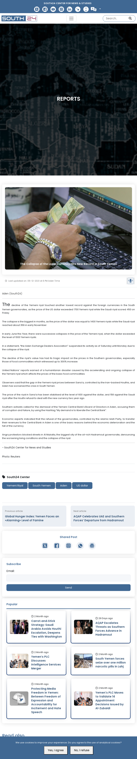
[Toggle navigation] (71, 18)
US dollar (82, 485)
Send (68, 587)
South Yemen (42, 485)
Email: (10, 571)
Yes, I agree (56, 750)
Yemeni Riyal (15, 485)
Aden (63, 485)
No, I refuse (81, 750)
